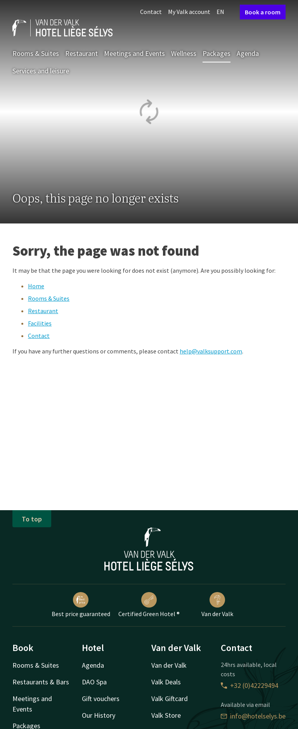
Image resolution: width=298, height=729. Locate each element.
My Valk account (189, 12)
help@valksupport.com (211, 351)
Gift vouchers (101, 698)
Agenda (248, 53)
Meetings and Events (134, 53)
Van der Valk (217, 605)
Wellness (183, 53)
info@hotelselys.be (253, 716)
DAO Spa (94, 681)
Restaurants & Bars (40, 681)
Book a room (263, 12)
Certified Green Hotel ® (149, 605)
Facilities (40, 323)
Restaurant (81, 53)
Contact (151, 12)
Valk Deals (166, 681)
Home (36, 286)
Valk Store (166, 715)
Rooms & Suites (35, 53)
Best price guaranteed (81, 605)
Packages (216, 53)
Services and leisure (40, 70)
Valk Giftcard (169, 698)
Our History (98, 715)
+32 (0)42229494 (249, 685)
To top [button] (32, 518)
